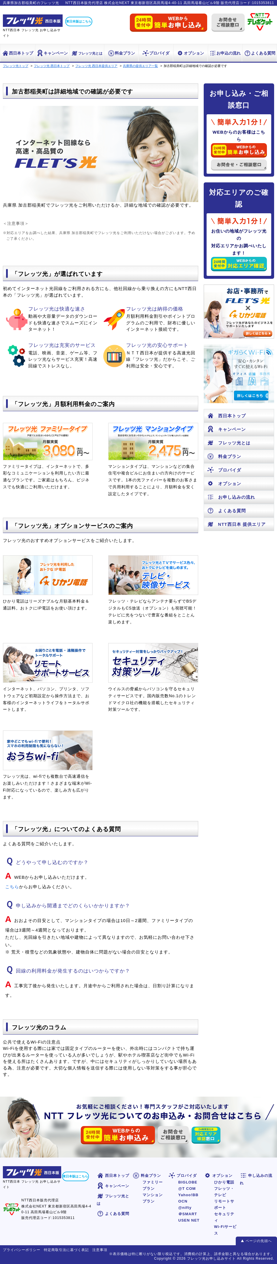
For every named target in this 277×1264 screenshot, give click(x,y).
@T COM (187, 1188)
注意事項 (99, 1250)
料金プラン (121, 53)
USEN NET (189, 1220)
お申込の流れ (225, 53)
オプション (190, 53)
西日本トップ (17, 53)
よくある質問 (259, 53)
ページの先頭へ (259, 1241)
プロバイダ (155, 53)
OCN (183, 1201)
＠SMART (187, 1214)
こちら (12, 886)
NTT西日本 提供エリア (236, 524)
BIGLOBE (187, 1182)
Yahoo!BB (188, 1195)
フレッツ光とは (86, 53)
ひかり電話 (224, 1182)
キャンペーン (52, 53)
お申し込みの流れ (231, 497)
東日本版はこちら (78, 21)
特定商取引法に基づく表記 (66, 1250)
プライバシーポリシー (21, 1250)
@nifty (185, 1207)
